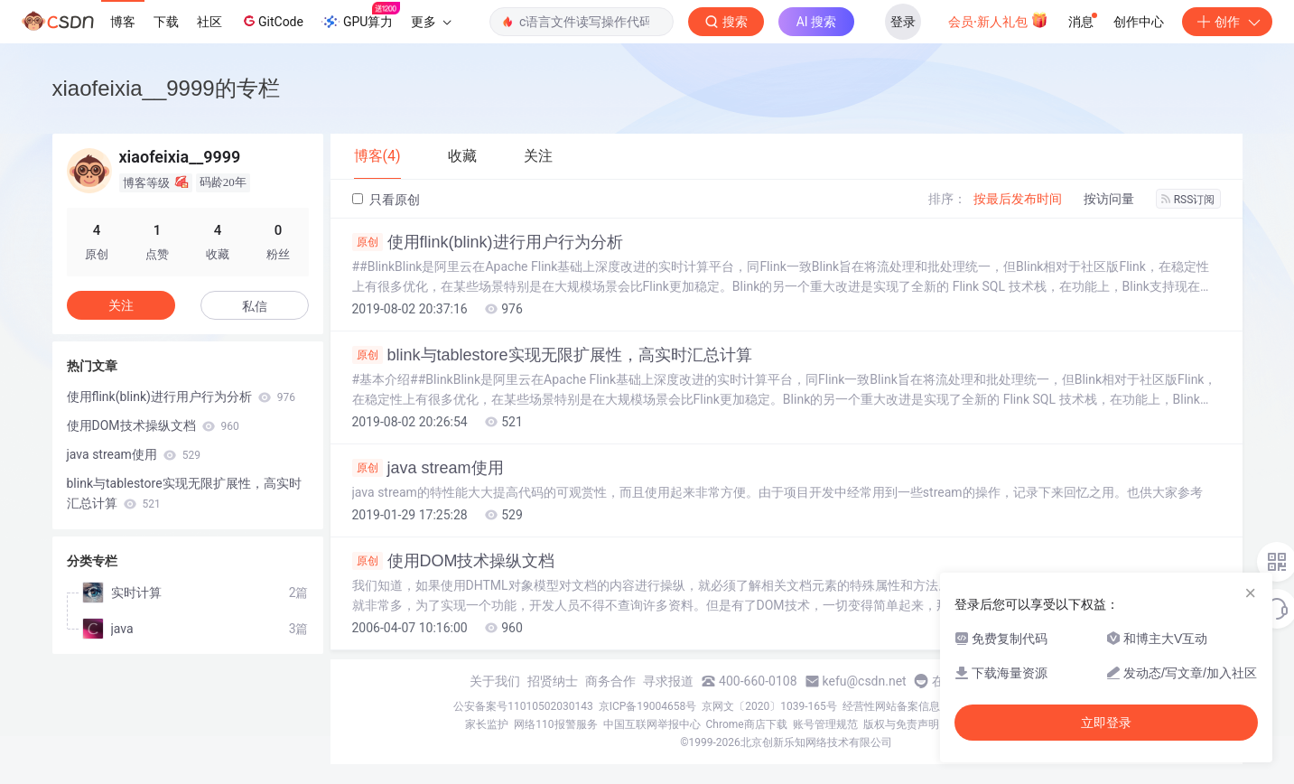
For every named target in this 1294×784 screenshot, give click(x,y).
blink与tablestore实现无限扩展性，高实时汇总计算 (552, 355)
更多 (431, 21)
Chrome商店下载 (746, 724)
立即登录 (1106, 722)
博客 (122, 21)
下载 (166, 21)
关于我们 (495, 681)
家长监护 (486, 724)
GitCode (271, 20)
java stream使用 (428, 468)
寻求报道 (668, 681)
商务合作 (610, 681)
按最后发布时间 (1017, 198)
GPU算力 (360, 16)
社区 (209, 21)
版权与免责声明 (901, 724)
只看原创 (386, 199)
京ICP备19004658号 (648, 706)
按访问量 (1109, 198)
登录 (903, 21)
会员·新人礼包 (998, 20)
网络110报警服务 (555, 724)
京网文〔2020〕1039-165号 (769, 706)
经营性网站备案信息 (891, 706)
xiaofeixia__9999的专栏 (166, 88)
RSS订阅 (1188, 199)
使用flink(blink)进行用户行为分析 (487, 242)
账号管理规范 (825, 724)
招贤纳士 (552, 681)
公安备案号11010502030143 (522, 706)
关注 (121, 305)
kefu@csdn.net (865, 681)
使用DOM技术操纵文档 (453, 561)
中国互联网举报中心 (652, 724)
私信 (254, 306)
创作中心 (1138, 21)
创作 (1227, 21)
